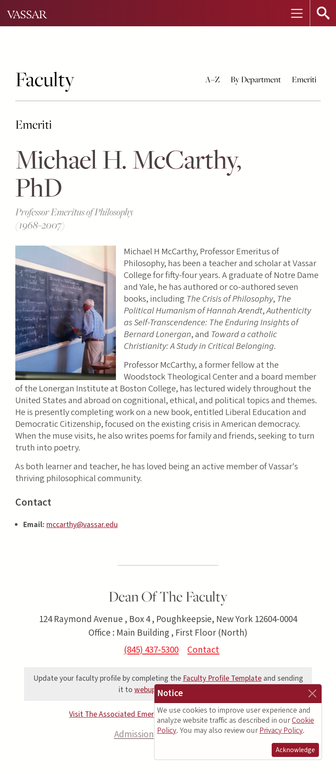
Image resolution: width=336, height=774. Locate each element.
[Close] (312, 693)
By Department (256, 79)
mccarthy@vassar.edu (82, 524)
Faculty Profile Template (222, 678)
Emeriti (304, 79)
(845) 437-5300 (151, 649)
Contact (203, 649)
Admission (134, 734)
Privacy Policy (281, 730)
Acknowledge (295, 750)
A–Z (212, 79)
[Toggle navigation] (297, 13)
